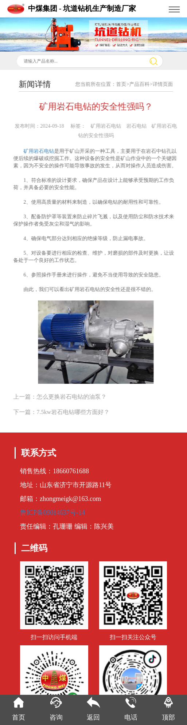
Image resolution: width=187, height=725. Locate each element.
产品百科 (144, 84)
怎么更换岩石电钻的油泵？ (76, 397)
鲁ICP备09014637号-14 (52, 512)
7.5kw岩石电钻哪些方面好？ (77, 412)
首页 (126, 84)
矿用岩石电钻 (43, 151)
